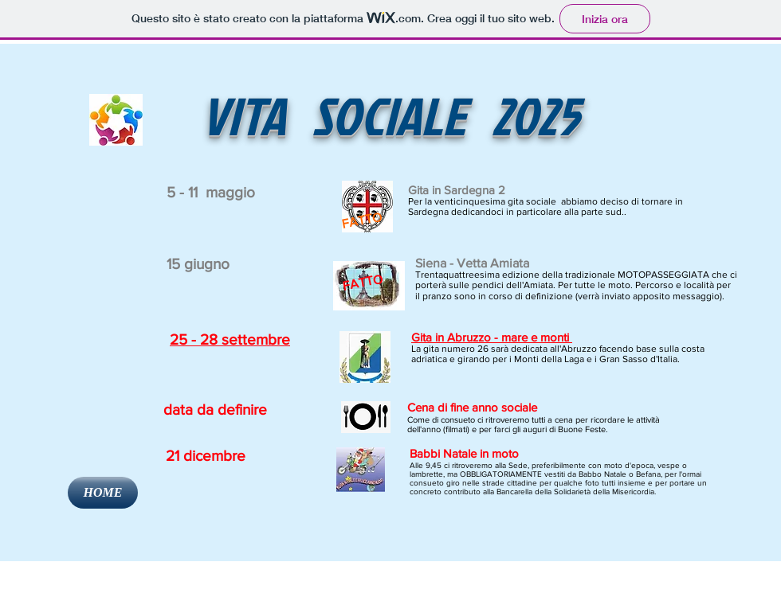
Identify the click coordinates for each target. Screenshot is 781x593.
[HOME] (103, 493)
